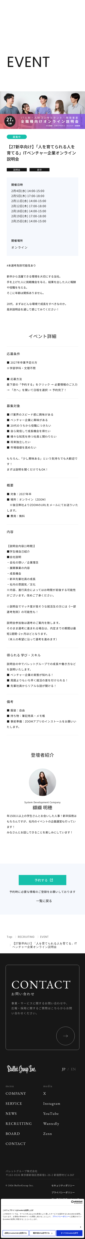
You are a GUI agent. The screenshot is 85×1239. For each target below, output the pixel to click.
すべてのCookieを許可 (69, 1233)
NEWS (11, 1113)
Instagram (51, 1103)
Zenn (47, 1133)
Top (9, 937)
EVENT (44, 937)
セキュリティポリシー (63, 1185)
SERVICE (14, 1103)
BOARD (13, 1133)
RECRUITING (26, 937)
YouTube (51, 1113)
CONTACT (16, 1143)
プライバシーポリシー (61, 1216)
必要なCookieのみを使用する (16, 1233)
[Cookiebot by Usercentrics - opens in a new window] (72, 1202)
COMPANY (16, 1093)
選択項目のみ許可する (42, 1233)
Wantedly (51, 1123)
